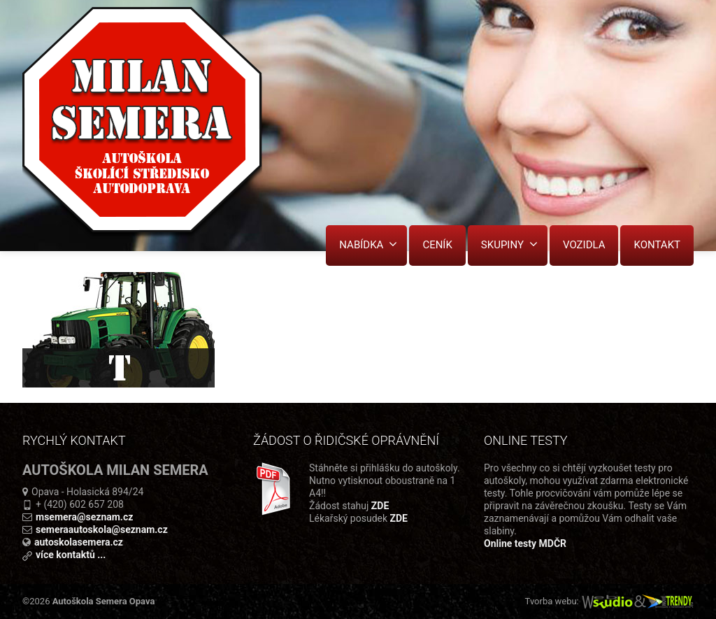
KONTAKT (656, 245)
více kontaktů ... (71, 554)
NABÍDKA (368, 244)
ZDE (380, 505)
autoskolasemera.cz (78, 542)
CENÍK (437, 245)
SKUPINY (509, 244)
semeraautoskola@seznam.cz (102, 529)
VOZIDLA (584, 245)
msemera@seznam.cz (84, 516)
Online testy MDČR (525, 543)
